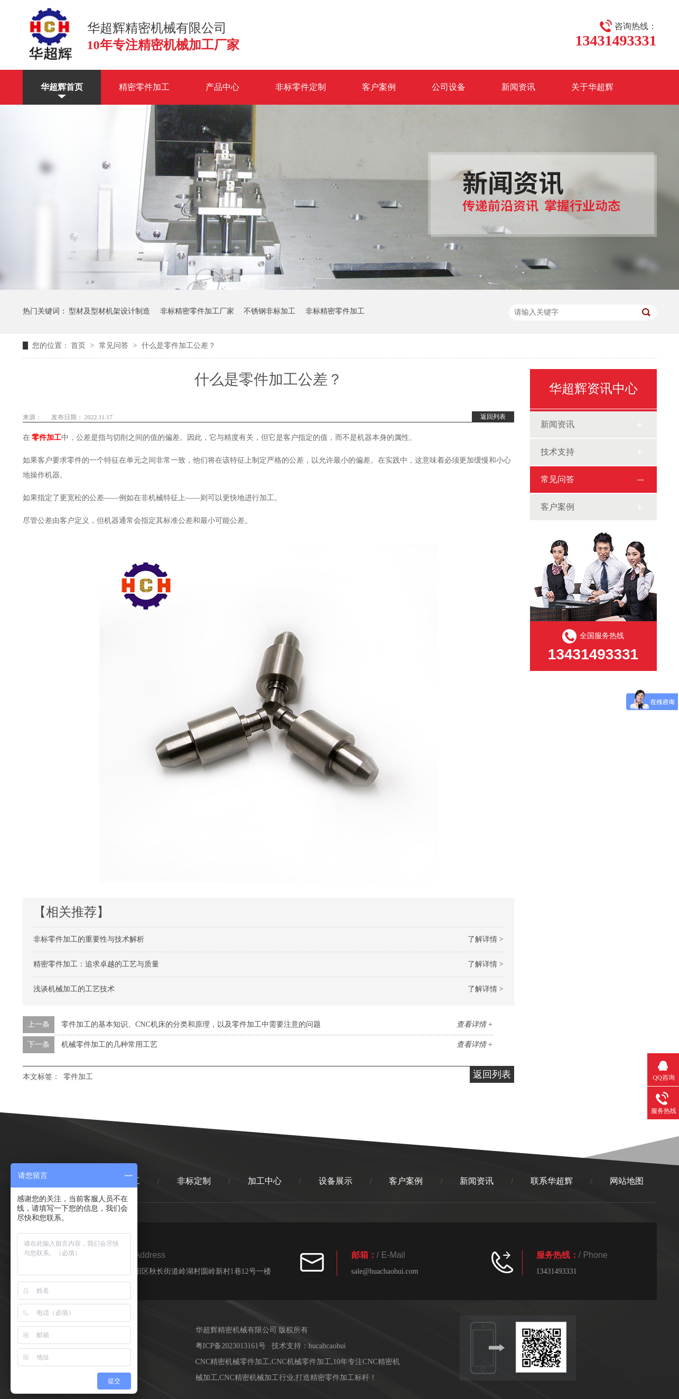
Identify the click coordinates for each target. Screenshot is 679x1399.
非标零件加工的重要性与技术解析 (88, 939)
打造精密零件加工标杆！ (336, 1378)
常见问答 (115, 345)
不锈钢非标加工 (269, 311)
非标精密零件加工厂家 (197, 311)
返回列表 (493, 416)
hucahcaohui (327, 1346)
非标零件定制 (300, 86)
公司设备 (449, 86)
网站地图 (627, 1180)
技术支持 (557, 451)
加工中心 (265, 1180)
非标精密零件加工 (335, 311)
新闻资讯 (518, 86)
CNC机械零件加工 (301, 1362)
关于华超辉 (592, 86)
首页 (79, 345)
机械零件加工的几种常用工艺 (109, 1044)
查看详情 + (475, 1024)
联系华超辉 (552, 1180)
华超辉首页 (62, 86)
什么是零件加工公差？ (179, 345)
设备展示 (335, 1180)
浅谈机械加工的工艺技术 (74, 989)
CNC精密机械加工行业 (256, 1378)
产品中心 (222, 86)
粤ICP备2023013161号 (231, 1346)
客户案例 (379, 86)
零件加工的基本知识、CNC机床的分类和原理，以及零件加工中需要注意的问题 (191, 1024)
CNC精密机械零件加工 (233, 1362)
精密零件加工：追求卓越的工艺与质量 (96, 964)
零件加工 (78, 1077)
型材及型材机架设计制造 (109, 311)
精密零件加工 (144, 86)
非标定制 (194, 1180)
